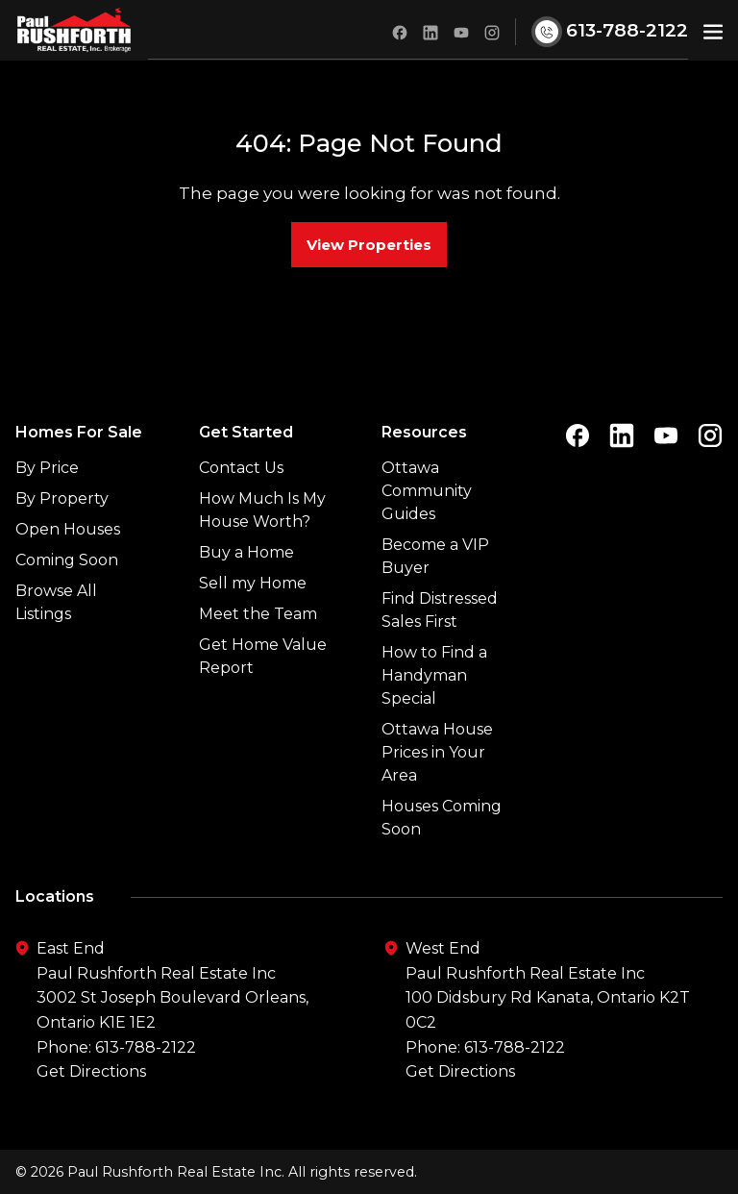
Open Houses (67, 529)
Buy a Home (246, 552)
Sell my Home (253, 583)
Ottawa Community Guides (426, 491)
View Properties (369, 245)
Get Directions (91, 1071)
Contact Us (241, 468)
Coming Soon (66, 560)
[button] (713, 30)
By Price (47, 468)
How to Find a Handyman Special (434, 675)
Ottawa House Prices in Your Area (437, 752)
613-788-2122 (145, 1047)
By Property (62, 498)
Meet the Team (258, 614)
